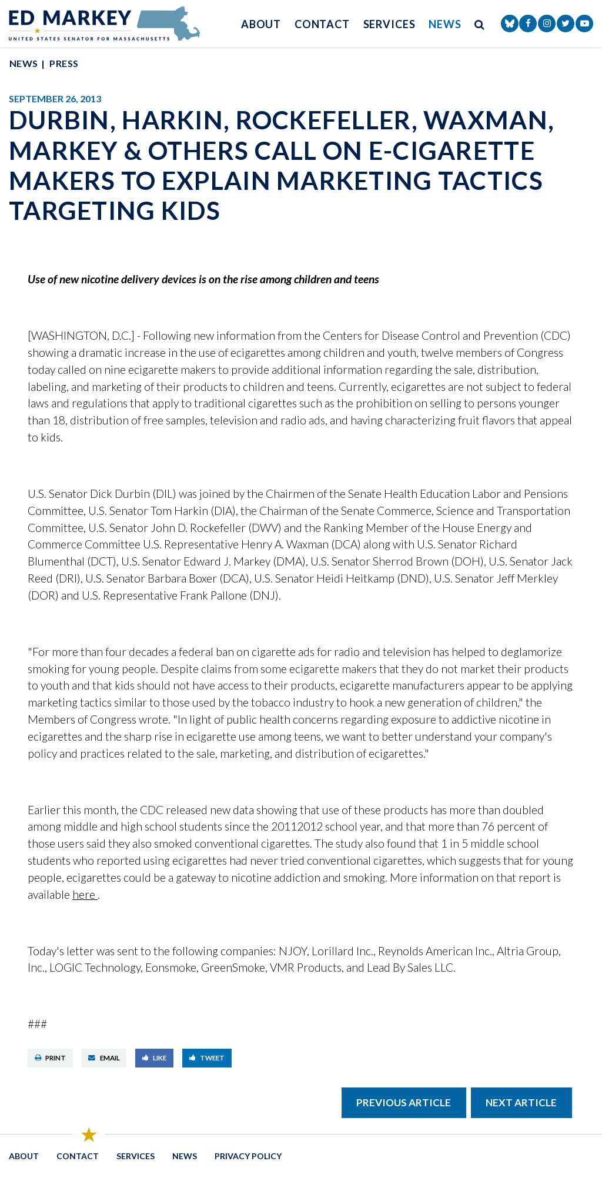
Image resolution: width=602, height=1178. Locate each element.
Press (63, 63)
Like (154, 1058)
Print (50, 1058)
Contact (322, 24)
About (261, 24)
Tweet (207, 1058)
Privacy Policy (248, 1156)
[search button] (479, 23)
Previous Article (403, 1102)
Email (104, 1058)
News (445, 24)
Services (389, 24)
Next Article (521, 1102)
